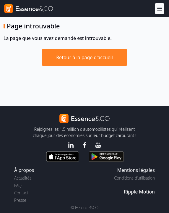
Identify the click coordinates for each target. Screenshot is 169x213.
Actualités (23, 178)
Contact (21, 193)
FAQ (18, 185)
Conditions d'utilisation (134, 178)
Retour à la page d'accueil (84, 57)
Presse (20, 200)
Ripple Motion (139, 191)
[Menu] (159, 8)
